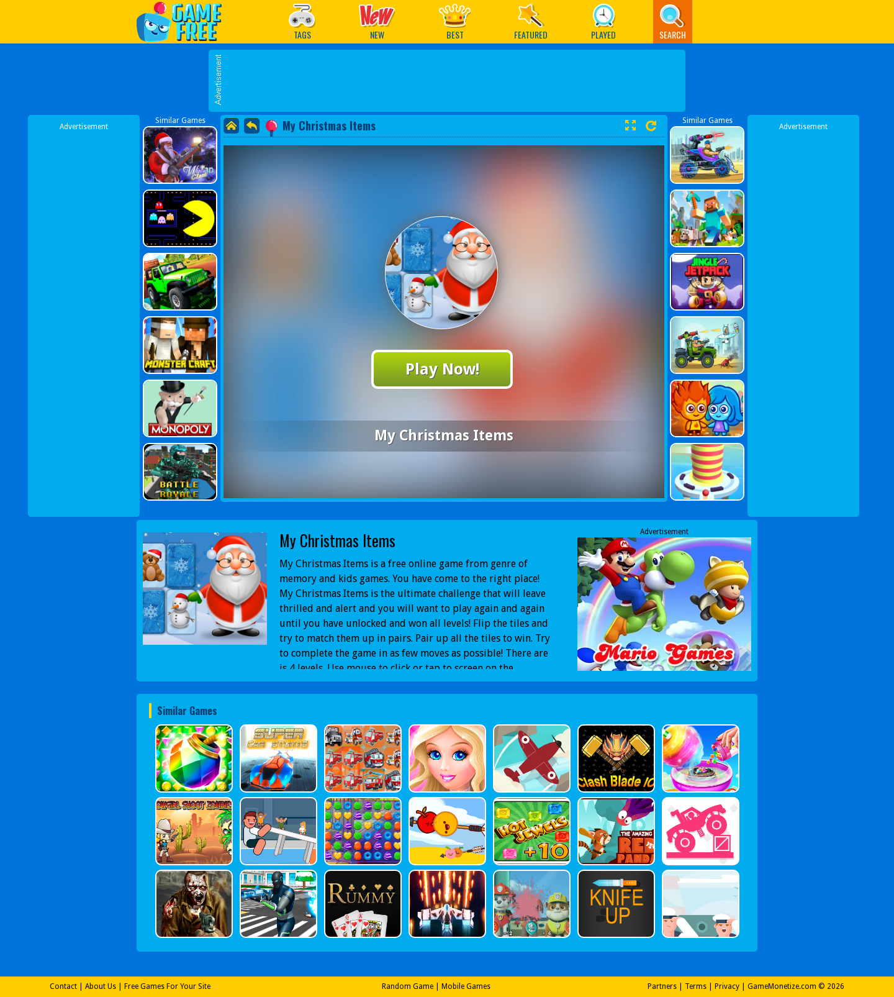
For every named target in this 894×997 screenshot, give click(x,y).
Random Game (407, 986)
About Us (100, 986)
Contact (63, 986)
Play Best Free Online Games (185, 21)
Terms (696, 986)
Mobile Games (465, 986)
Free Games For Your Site (167, 986)
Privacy (727, 986)
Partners (662, 986)
